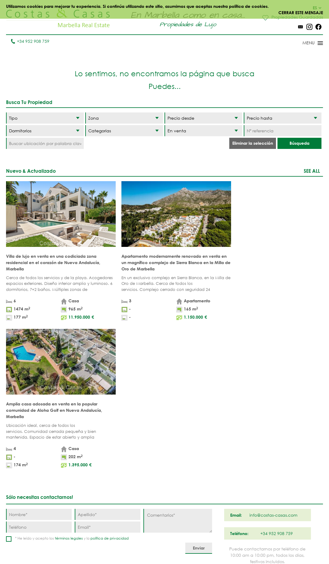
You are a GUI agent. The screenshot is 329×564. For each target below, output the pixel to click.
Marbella (182, 451)
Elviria (179, 504)
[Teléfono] (39, 374)
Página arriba (164, 423)
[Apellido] (107, 361)
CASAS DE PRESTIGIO (131, 527)
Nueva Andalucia (184, 473)
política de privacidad (109, 385)
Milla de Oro (186, 486)
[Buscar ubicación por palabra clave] (45, 143)
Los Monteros (227, 504)
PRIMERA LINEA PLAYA (136, 454)
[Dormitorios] (45, 130)
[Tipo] (45, 118)
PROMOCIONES (98, 479)
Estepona (221, 479)
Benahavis (222, 451)
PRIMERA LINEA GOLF (136, 470)
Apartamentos (99, 451)
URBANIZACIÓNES (100, 489)
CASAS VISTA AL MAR (137, 486)
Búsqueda (299, 143)
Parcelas (93, 470)
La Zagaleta (224, 461)
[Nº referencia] (282, 130)
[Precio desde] (203, 118)
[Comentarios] (177, 368)
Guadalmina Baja (225, 517)
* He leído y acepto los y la (72, 385)
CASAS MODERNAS (140, 498)
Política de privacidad (175, 546)
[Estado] (203, 130)
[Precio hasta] (282, 118)
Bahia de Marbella (182, 517)
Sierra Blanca (188, 495)
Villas (89, 460)
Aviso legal (135, 546)
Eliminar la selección (252, 143)
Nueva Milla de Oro (227, 492)
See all (312, 171)
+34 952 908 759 (30, 41)
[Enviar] (198, 395)
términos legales (69, 385)
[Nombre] (39, 361)
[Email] (107, 374)
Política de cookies (223, 546)
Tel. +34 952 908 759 (26, 525)
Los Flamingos (227, 470)
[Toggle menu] (305, 43)
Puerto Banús (187, 461)
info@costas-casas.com (30, 535)
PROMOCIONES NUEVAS (137, 511)
